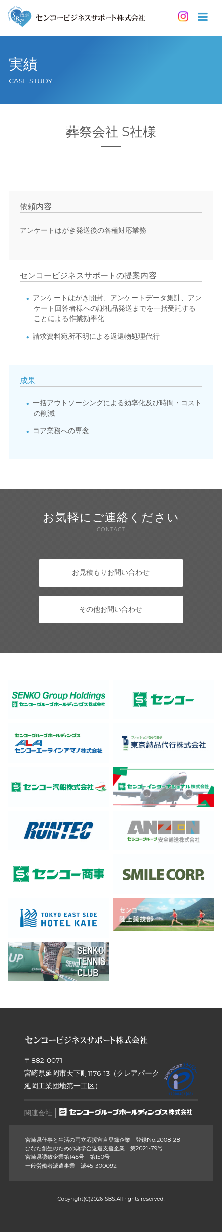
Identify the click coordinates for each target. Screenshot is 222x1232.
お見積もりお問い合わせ (111, 572)
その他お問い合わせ (110, 609)
